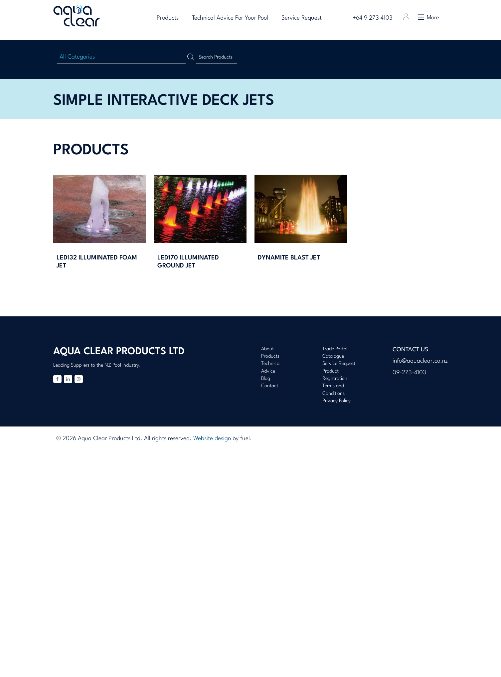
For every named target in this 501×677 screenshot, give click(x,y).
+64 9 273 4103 (375, 18)
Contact (269, 386)
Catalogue (333, 356)
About (267, 349)
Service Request (304, 18)
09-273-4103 (409, 373)
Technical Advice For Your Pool (233, 18)
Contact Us (410, 350)
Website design (212, 438)
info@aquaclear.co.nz (420, 361)
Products (170, 18)
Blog (265, 378)
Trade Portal (334, 349)
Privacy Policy (336, 401)
